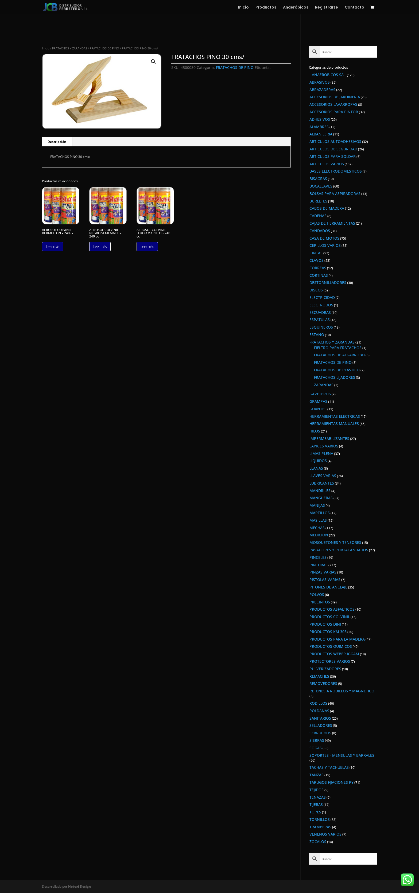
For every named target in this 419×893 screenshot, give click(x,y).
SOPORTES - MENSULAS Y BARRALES (341, 755)
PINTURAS (318, 564)
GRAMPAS (318, 401)
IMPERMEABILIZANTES (329, 438)
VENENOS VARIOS (325, 834)
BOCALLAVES (320, 186)
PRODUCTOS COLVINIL (329, 616)
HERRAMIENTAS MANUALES (334, 423)
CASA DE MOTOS (324, 238)
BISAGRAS (318, 178)
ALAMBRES (319, 126)
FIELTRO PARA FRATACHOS (338, 347)
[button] (153, 62)
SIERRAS (316, 740)
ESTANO (316, 334)
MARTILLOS (319, 512)
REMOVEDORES (323, 683)
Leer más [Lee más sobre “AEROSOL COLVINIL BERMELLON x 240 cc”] (52, 246)
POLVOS (316, 594)
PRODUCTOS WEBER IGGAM (334, 653)
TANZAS (316, 774)
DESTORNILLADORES (327, 282)
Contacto (354, 7)
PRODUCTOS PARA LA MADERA (337, 639)
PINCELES (318, 557)
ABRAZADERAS (322, 89)
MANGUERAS (321, 497)
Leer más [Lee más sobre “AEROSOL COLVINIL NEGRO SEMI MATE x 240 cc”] (100, 246)
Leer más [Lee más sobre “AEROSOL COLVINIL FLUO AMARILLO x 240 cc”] (147, 246)
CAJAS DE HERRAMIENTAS (332, 223)
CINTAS (316, 252)
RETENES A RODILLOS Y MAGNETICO (341, 690)
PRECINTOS (319, 602)
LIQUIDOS (318, 460)
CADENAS (318, 215)
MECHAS (317, 527)
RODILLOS (318, 703)
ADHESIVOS (319, 119)
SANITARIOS (320, 718)
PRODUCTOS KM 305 (328, 631)
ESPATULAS (319, 319)
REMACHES (319, 676)
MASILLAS (318, 520)
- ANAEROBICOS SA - (327, 74)
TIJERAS (316, 804)
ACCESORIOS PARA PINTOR (333, 111)
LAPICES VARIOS (323, 446)
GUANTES (318, 408)
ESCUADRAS (320, 312)
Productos (265, 7)
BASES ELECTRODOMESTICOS (335, 171)
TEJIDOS (316, 789)
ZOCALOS (317, 841)
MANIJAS (317, 505)
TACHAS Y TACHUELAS (329, 767)
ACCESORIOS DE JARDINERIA (334, 96)
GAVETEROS (320, 393)
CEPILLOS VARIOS (325, 245)
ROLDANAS (319, 710)
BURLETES (318, 201)
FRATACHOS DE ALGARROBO (339, 354)
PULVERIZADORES (325, 668)
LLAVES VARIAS (322, 475)
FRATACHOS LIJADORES (334, 377)
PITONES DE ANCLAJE (328, 587)
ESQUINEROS (321, 327)
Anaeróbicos (295, 7)
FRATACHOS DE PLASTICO (337, 369)
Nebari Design (79, 886)
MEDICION (318, 534)
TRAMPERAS (320, 826)
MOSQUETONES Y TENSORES (335, 542)
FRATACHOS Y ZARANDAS (69, 48)
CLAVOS (316, 260)
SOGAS (315, 747)
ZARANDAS (323, 384)
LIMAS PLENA (321, 453)
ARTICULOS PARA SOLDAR (332, 156)
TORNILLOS (319, 819)
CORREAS (317, 267)
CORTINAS (318, 275)
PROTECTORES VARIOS (329, 661)
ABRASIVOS (319, 82)
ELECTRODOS (321, 304)
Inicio (243, 7)
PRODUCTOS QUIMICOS (330, 646)
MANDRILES (320, 490)
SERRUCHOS (320, 732)
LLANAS (316, 468)
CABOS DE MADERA (326, 208)
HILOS (314, 431)
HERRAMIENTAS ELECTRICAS (334, 416)
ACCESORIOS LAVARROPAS (333, 104)
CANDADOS (319, 230)
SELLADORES (320, 725)
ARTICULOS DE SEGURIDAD (333, 148)
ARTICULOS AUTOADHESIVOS (335, 141)
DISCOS (316, 290)
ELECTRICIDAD (322, 297)
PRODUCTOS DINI (325, 624)
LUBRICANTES (321, 483)
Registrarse (326, 7)
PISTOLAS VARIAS (324, 579)
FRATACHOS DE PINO (104, 48)
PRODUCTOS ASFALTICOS (332, 609)
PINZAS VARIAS (322, 572)
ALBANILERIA (320, 134)
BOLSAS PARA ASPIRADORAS (334, 193)
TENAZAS (317, 797)
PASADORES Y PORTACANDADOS (338, 549)
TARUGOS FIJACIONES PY (331, 782)
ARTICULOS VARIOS (326, 163)
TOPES (315, 811)
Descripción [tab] (57, 141)
